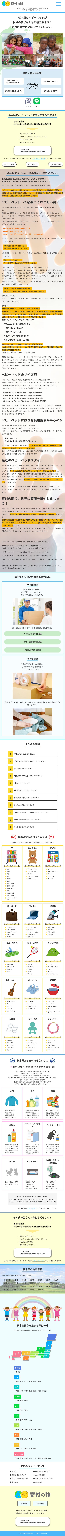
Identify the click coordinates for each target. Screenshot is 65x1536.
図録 (8, 876)
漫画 (8, 891)
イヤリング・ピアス (53, 1047)
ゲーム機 (50, 879)
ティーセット (10, 1045)
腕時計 (50, 1043)
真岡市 (6, 1283)
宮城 (39, 1381)
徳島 (21, 1439)
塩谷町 (14, 1289)
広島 (30, 1448)
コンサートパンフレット (12, 899)
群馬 (39, 1391)
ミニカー (50, 874)
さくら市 (44, 1283)
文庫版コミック (11, 888)
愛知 (17, 1420)
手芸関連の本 (10, 893)
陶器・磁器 (10, 1043)
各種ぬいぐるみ (31, 879)
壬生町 (56, 1286)
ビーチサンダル (31, 1008)
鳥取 (26, 1448)
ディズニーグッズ (32, 869)
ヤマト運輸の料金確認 (32, 641)
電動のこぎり (51, 932)
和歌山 (40, 1429)
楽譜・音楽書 (10, 883)
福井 (21, 1410)
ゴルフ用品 (30, 967)
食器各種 (9, 1040)
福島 (30, 1381)
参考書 (9, 879)
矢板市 (23, 1283)
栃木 (34, 1391)
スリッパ (29, 1004)
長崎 (26, 1458)
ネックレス (51, 1050)
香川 (17, 1439)
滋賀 (30, 1429)
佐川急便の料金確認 (32, 650)
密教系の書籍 (10, 886)
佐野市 (31, 1280)
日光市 (48, 1280)
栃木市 (23, 1280)
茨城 (30, 1391)
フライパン (51, 1004)
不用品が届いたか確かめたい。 (25, 754)
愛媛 (26, 1439)
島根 (17, 1448)
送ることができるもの (20, 1478)
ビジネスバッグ (11, 927)
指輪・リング (51, 1045)
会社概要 (38, 1482)
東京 (17, 1391)
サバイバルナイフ (53, 974)
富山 (26, 1410)
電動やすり (51, 929)
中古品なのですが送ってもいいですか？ (28, 776)
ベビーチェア (31, 1047)
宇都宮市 (7, 1280)
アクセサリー (51, 1040)
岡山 (34, 1448)
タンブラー (10, 1050)
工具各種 (50, 934)
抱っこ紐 (29, 1050)
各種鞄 (9, 937)
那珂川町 (41, 1289)
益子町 (23, 1286)
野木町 (6, 1289)
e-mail (28, 103)
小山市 (56, 1280)
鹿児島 (44, 1458)
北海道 (18, 1372)
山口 (21, 1448)
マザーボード (31, 934)
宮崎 (39, 1458)
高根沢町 (23, 1289)
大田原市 (15, 1283)
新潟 (26, 1400)
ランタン (50, 971)
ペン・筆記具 (10, 967)
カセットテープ (11, 1011)
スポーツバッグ (11, 929)
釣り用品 (29, 971)
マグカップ (10, 1047)
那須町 (31, 1289)
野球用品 (29, 969)
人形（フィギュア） (53, 871)
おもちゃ (50, 869)
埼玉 (21, 1391)
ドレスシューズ (31, 1006)
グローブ (29, 974)
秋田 (34, 1381)
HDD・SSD (30, 929)
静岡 (21, 1420)
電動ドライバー (52, 927)
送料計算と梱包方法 (19, 1475)
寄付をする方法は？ (42, 1471)
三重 (30, 1420)
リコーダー (10, 1008)
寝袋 (49, 969)
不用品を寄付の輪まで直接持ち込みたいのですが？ (32, 812)
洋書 (8, 874)
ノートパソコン (31, 927)
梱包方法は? (32, 164)
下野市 (6, 1286)
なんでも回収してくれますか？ (25, 768)
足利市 (15, 1280)
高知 (30, 1439)
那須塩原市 (33, 1283)
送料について (9, 164)
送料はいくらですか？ (22, 783)
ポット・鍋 (51, 1001)
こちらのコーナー (38, 158)
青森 (17, 1381)
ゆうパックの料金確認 (32, 633)
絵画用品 (9, 969)
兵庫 (21, 1429)
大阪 (17, 1429)
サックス (9, 1006)
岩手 (21, 1381)
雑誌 (8, 869)
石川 (17, 1410)
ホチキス (9, 971)
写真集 (9, 871)
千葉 (26, 1391)
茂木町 (31, 1286)
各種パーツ (30, 937)
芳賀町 (48, 1286)
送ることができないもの (44, 1478)
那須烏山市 (54, 1283)
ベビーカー (30, 1040)
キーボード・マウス (32, 932)
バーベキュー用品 (53, 967)
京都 (26, 1429)
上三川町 (15, 1286)
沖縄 (49, 1458)
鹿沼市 (40, 1280)
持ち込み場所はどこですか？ (24, 805)
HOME (14, 1471)
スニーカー (30, 1001)
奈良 (34, 1429)
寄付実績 (15, 1482)
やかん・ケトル (52, 1006)
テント (50, 964)
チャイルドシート (32, 1043)
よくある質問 (55, 164)
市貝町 (40, 1286)
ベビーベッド (31, 1045)
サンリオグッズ (31, 871)
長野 (21, 1400)
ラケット (29, 964)
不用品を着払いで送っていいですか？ (27, 819)
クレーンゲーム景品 (32, 876)
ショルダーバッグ (12, 932)
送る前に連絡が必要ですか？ (24, 827)
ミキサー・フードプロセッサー (54, 1012)
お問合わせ (40, 1503)
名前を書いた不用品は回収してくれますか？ (30, 761)
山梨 (17, 1400)
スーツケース (10, 934)
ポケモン (29, 874)
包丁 (49, 1008)
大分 (34, 1458)
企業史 (9, 881)
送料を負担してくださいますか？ (26, 790)
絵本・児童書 (10, 895)
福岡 (17, 1458)
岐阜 (26, 1420)
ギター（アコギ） (12, 1001)
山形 (26, 1381)
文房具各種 (10, 964)
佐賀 (21, 1458)
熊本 (30, 1458)
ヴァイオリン (10, 1004)
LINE (36, 103)
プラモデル (51, 876)
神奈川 (44, 1391)
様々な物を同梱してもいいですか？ (26, 797)
